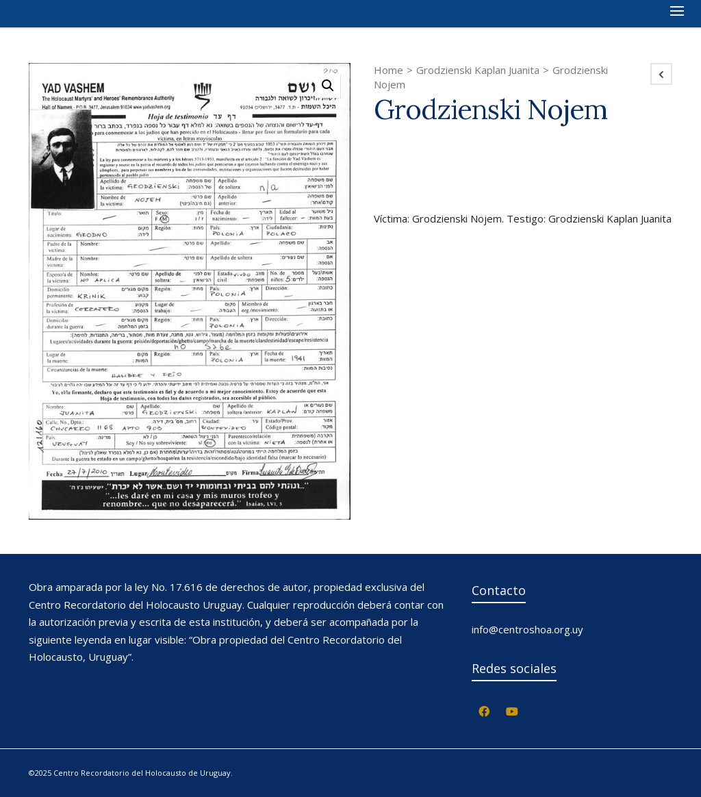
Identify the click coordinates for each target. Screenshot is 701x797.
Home (388, 70)
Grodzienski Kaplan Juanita (477, 70)
